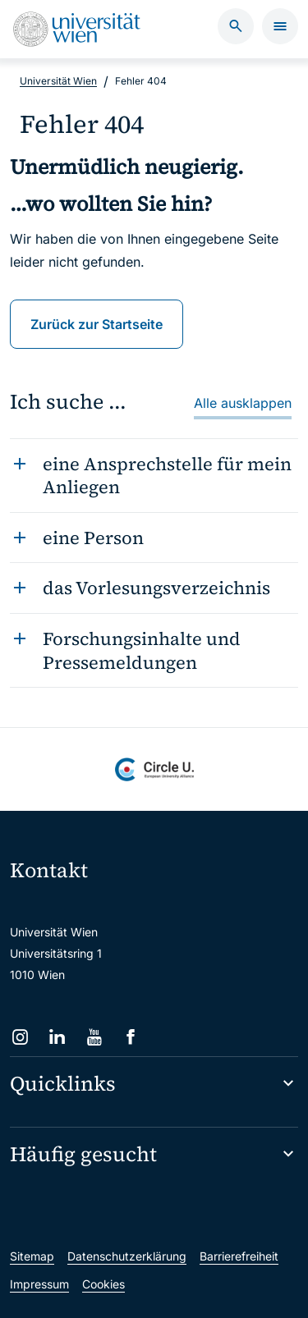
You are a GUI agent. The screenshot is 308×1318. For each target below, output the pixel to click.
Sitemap (32, 1256)
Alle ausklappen (243, 403)
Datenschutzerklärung (126, 1256)
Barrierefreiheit (239, 1256)
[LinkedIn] (57, 1037)
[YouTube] (94, 1037)
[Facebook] (131, 1037)
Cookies (103, 1284)
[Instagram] (20, 1037)
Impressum (39, 1284)
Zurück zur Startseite (96, 324)
